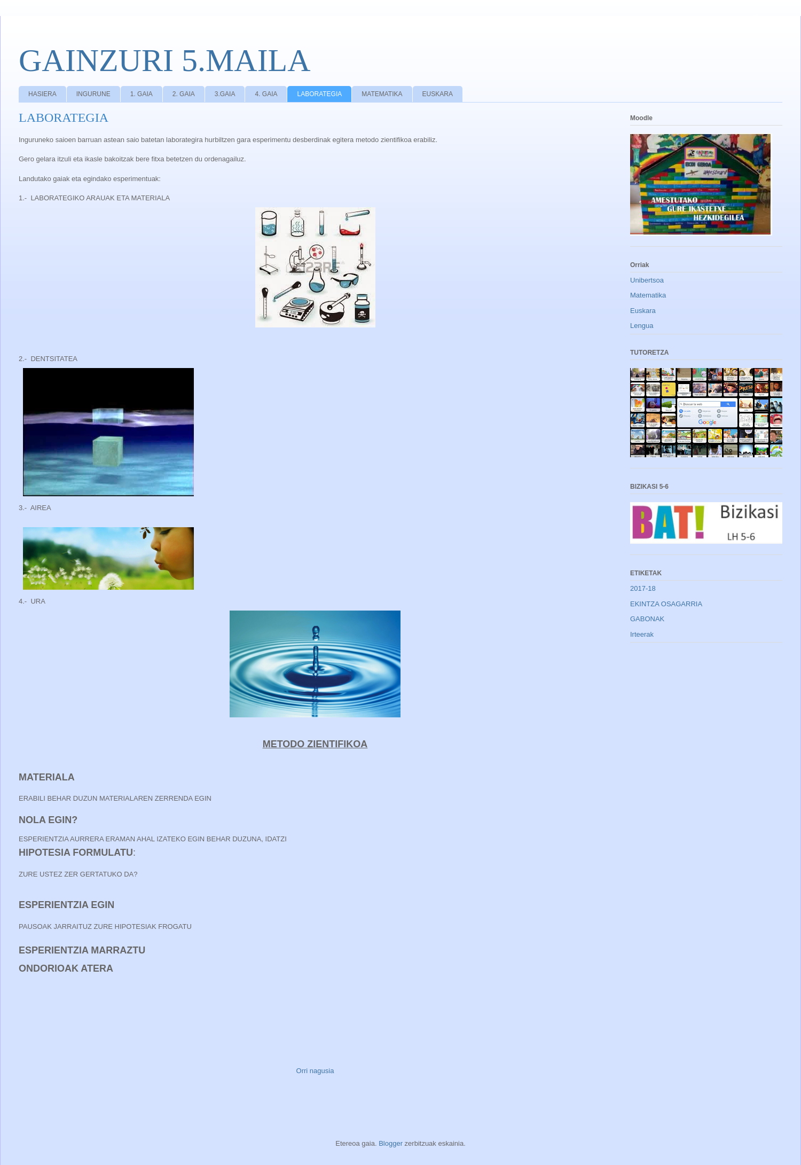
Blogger (391, 1143)
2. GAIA (183, 94)
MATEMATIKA (382, 94)
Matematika (648, 295)
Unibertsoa (647, 280)
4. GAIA (266, 94)
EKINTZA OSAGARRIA (666, 604)
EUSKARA (437, 94)
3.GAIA (225, 94)
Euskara (643, 311)
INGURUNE (93, 94)
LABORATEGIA (319, 94)
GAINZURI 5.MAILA (165, 60)
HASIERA (42, 94)
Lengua (641, 326)
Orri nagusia (315, 1071)
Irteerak (642, 634)
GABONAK (647, 619)
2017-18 (643, 588)
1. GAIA (141, 94)
